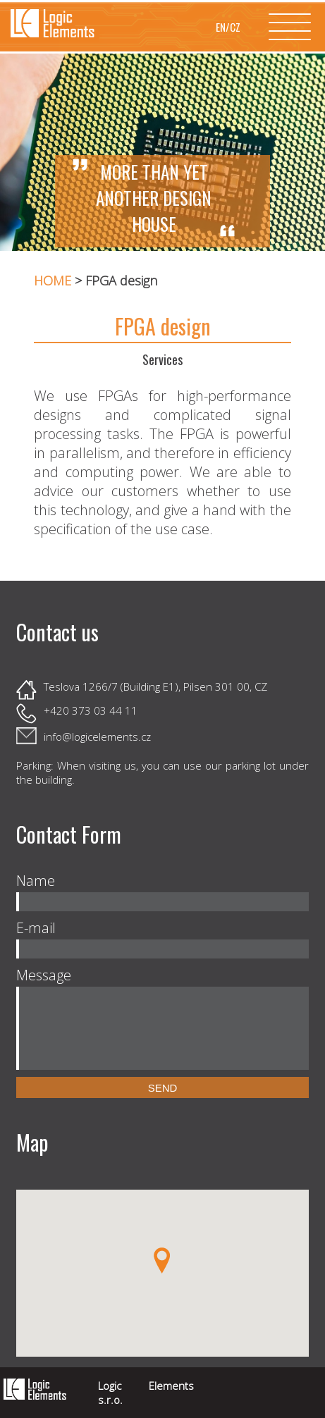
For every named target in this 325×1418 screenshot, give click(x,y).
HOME (52, 280)
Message (43, 975)
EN (221, 27)
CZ (235, 27)
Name (35, 880)
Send (163, 1088)
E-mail (36, 927)
